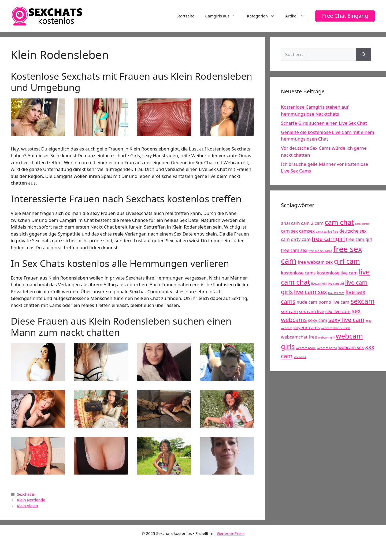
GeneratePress (230, 533)
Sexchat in (26, 494)
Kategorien (263, 16)
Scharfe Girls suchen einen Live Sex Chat (324, 123)
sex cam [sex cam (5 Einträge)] (289, 311)
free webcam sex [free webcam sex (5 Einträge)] (315, 262)
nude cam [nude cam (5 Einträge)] (306, 302)
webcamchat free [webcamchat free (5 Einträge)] (299, 337)
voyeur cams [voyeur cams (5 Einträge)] (306, 327)
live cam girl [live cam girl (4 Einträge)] (336, 283)
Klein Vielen (27, 505)
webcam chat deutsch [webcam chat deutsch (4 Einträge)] (335, 328)
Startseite (185, 16)
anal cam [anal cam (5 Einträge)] (290, 223)
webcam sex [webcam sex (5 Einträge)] (351, 347)
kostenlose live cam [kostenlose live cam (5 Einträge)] (337, 272)
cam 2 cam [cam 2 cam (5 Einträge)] (312, 223)
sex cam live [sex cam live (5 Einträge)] (311, 311)
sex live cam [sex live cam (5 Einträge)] (338, 311)
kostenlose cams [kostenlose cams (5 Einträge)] (298, 272)
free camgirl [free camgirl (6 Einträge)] (328, 238)
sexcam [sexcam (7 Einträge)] (363, 301)
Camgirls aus (223, 16)
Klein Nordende (31, 499)
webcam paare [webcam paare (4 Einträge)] (306, 348)
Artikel (297, 16)
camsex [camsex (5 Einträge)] (307, 230)
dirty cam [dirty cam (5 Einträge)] (300, 239)
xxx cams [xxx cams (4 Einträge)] (300, 357)
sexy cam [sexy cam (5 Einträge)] (317, 320)
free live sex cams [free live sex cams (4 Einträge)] (320, 250)
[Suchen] (363, 54)
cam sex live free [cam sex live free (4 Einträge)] (327, 231)
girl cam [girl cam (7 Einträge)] (347, 261)
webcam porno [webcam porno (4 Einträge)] (327, 348)
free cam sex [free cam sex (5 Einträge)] (294, 250)
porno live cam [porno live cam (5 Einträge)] (333, 302)
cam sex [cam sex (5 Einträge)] (289, 230)
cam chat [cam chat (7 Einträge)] (339, 222)
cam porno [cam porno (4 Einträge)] (362, 223)
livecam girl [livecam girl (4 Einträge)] (318, 283)
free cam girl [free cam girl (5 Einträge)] (359, 239)
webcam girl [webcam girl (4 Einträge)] (326, 337)
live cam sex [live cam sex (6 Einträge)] (310, 291)
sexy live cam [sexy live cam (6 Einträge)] (346, 319)
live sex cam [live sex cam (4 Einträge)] (336, 293)
